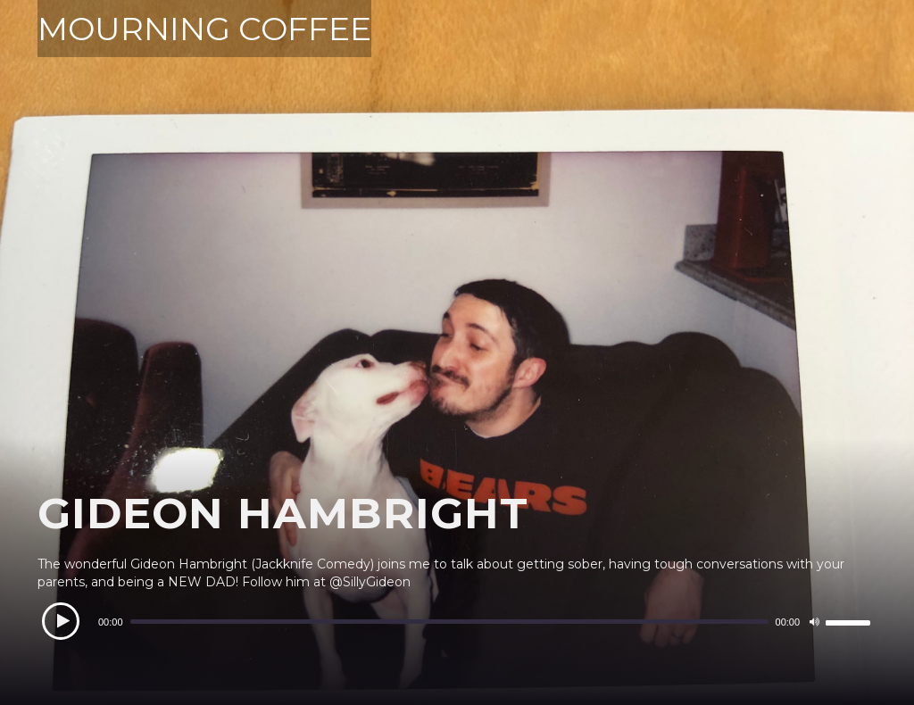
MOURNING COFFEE (204, 28)
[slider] (449, 621)
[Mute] (814, 622)
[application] (457, 622)
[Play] (60, 621)
